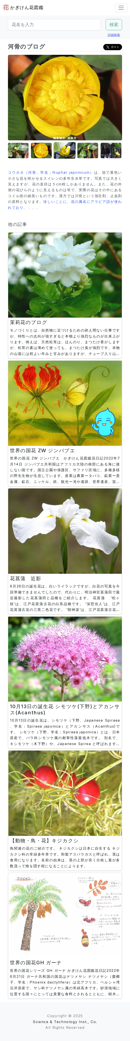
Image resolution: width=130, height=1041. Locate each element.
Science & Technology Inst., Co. (65, 1022)
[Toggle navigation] (121, 7)
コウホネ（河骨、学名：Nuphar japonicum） (51, 172)
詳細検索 (114, 35)
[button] (18, 150)
